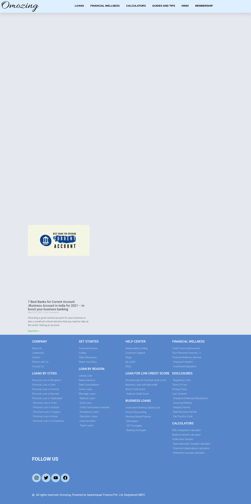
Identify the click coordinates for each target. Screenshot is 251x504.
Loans (79, 5)
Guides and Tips (163, 5)
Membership (204, 5)
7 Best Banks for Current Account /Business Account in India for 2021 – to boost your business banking (56, 305)
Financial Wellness (105, 5)
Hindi (185, 5)
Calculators (136, 5)
